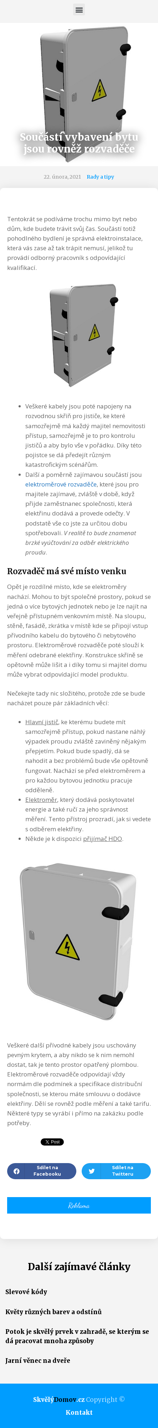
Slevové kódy (26, 1292)
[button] (79, 9)
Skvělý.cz (59, 1400)
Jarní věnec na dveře (37, 1361)
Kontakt (79, 1413)
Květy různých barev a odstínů (53, 1312)
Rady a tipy (100, 177)
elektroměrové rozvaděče (61, 484)
